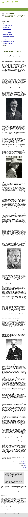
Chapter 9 (24, 465)
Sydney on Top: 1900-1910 (7, 32)
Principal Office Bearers (7, 47)
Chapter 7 (24, 463)
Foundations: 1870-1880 (7, 27)
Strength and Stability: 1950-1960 (8, 41)
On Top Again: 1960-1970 (7, 43)
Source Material (5, 48)
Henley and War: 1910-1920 (7, 34)
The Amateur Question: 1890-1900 (9, 30)
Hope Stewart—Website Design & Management (16, 513)
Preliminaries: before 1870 (7, 25)
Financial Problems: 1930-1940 (8, 38)
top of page (24, 467)
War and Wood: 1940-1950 (7, 39)
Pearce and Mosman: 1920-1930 (8, 36)
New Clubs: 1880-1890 (7, 29)
